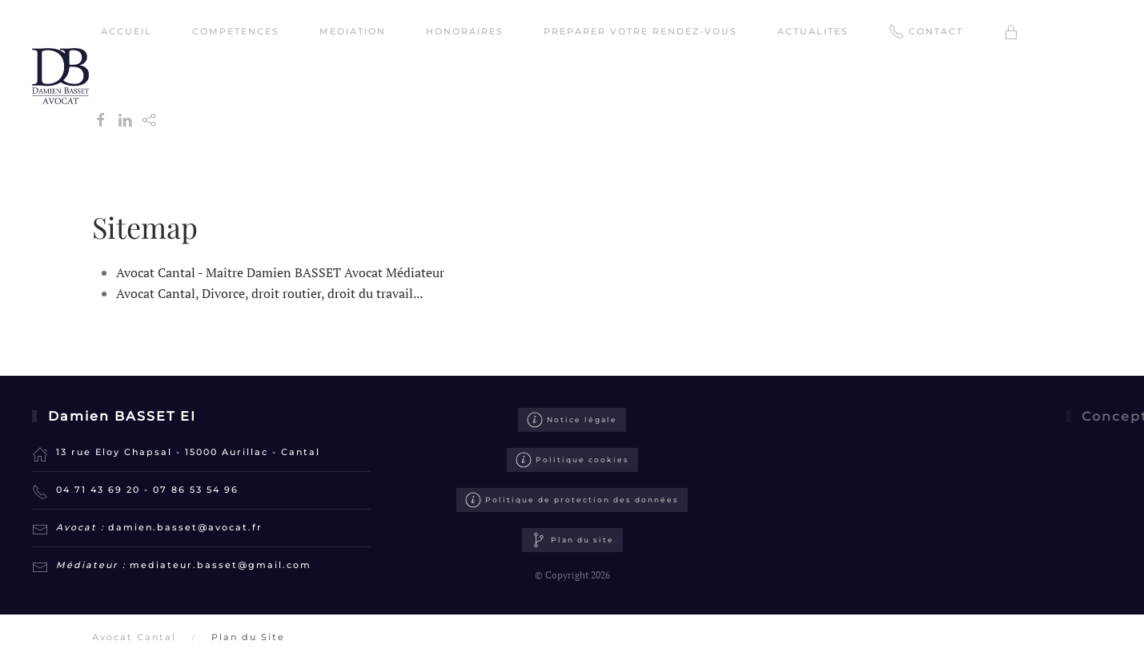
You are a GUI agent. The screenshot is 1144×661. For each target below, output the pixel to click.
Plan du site (572, 553)
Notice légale (572, 420)
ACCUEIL (126, 31)
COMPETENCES (235, 31)
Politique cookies (572, 460)
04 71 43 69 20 (98, 489)
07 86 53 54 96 (196, 489)
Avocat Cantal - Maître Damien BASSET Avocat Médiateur (280, 272)
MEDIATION (352, 31)
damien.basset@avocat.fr (185, 527)
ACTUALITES (813, 31)
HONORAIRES (465, 31)
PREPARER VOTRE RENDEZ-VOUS (640, 31)
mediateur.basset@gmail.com (220, 564)
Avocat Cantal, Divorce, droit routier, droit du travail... (269, 293)
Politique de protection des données (572, 501)
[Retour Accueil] (62, 76)
